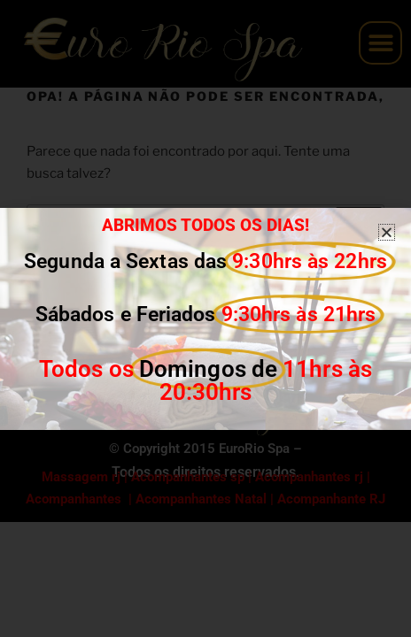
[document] (205, 318)
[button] (386, 232)
